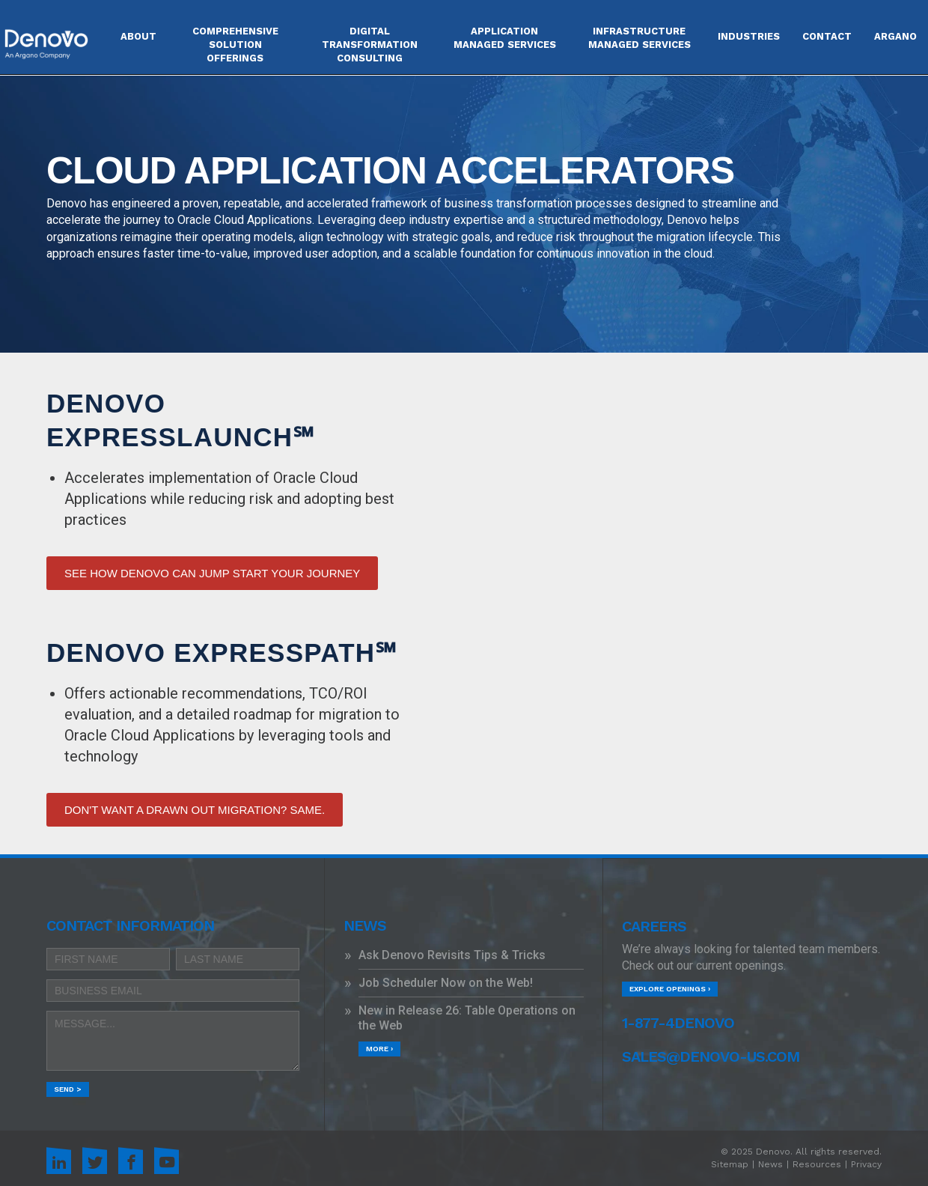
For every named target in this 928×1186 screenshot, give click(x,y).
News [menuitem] (770, 1164)
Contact (827, 36)
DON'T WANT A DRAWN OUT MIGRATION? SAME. (194, 809)
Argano (895, 36)
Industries (749, 36)
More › (379, 1048)
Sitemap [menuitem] (729, 1164)
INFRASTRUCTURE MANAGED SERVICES (639, 37)
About (138, 36)
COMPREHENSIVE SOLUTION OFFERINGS (235, 44)
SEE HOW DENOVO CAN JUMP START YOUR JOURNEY (212, 573)
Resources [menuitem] (817, 1164)
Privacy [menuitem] (866, 1164)
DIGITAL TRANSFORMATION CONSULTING (370, 44)
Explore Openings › (669, 989)
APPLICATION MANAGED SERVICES (505, 37)
